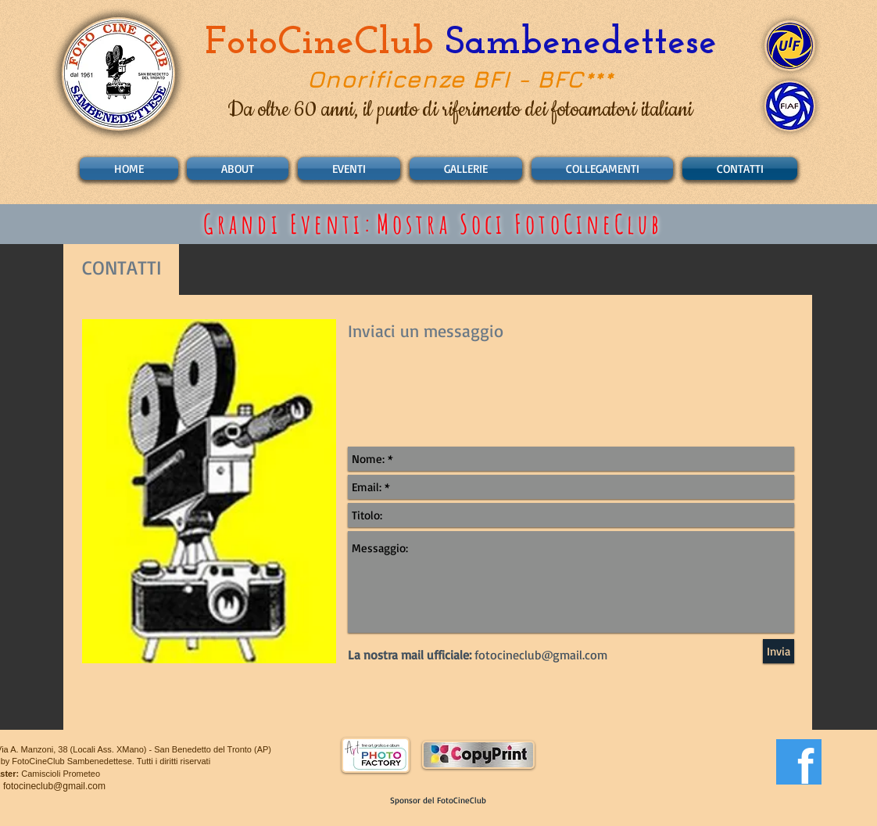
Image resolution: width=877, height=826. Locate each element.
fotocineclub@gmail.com (54, 786)
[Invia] (778, 651)
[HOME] (129, 168)
